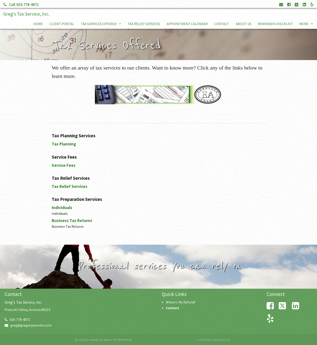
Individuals (62, 207)
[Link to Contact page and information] (281, 4)
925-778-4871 (17, 319)
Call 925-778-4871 (21, 4)
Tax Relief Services (144, 24)
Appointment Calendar (187, 24)
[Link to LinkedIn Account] (304, 4)
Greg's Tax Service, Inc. (26, 14)
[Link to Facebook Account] (289, 4)
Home (38, 24)
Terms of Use (124, 339)
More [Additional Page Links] (304, 24)
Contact (221, 24)
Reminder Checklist (275, 24)
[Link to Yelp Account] (311, 4)
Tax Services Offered (99, 24)
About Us (243, 24)
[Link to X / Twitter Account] (297, 4)
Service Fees (64, 165)
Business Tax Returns (72, 220)
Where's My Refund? (181, 302)
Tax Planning (64, 144)
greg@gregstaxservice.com (28, 325)
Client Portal (62, 24)
